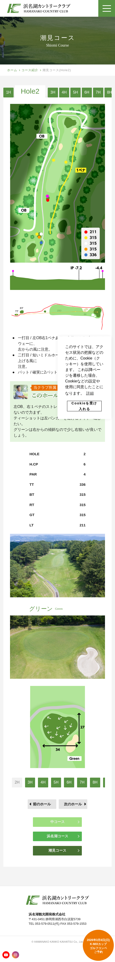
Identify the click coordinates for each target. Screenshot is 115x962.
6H (86, 92)
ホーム (12, 70)
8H (109, 92)
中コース (65, 821)
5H (75, 92)
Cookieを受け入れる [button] (84, 406)
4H (64, 92)
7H (98, 92)
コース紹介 (29, 70)
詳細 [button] (90, 393)
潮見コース (63, 850)
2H (17, 782)
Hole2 (30, 91)
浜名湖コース (63, 836)
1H (8, 92)
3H (52, 92)
